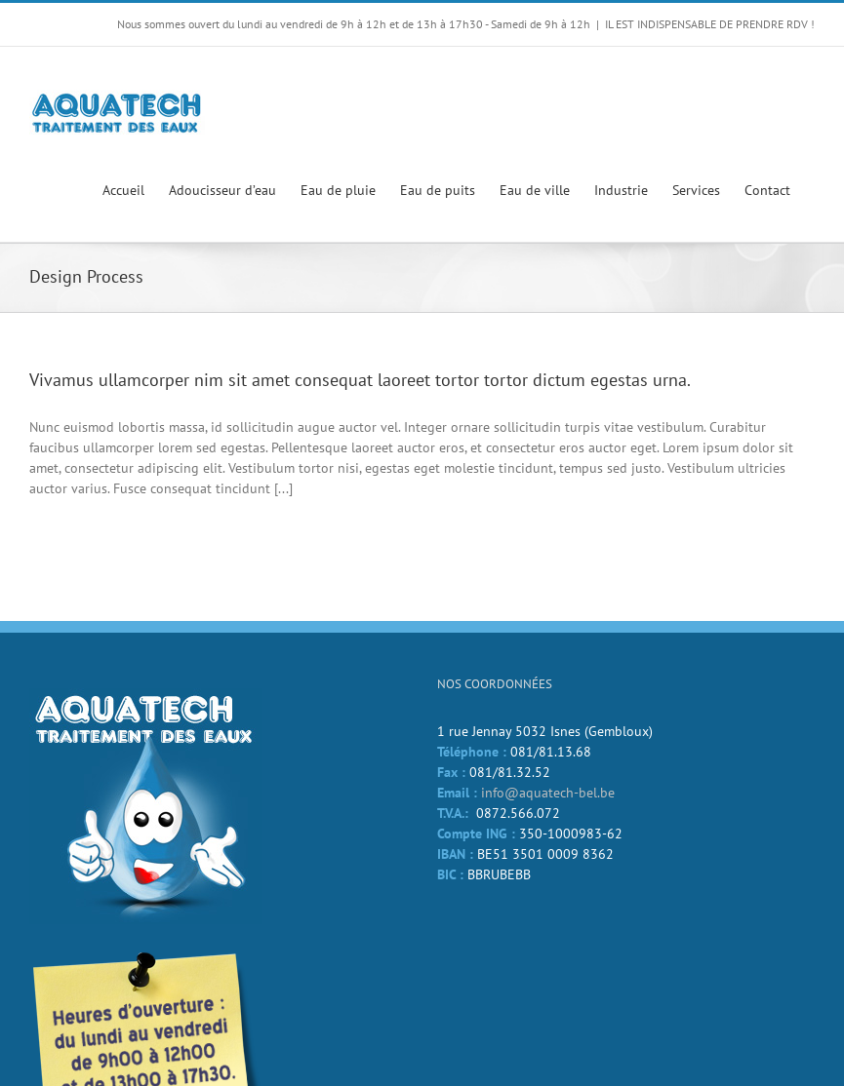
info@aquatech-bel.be (548, 792)
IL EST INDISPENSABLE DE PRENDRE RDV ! (710, 24)
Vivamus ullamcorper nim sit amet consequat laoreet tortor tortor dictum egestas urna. (360, 379)
